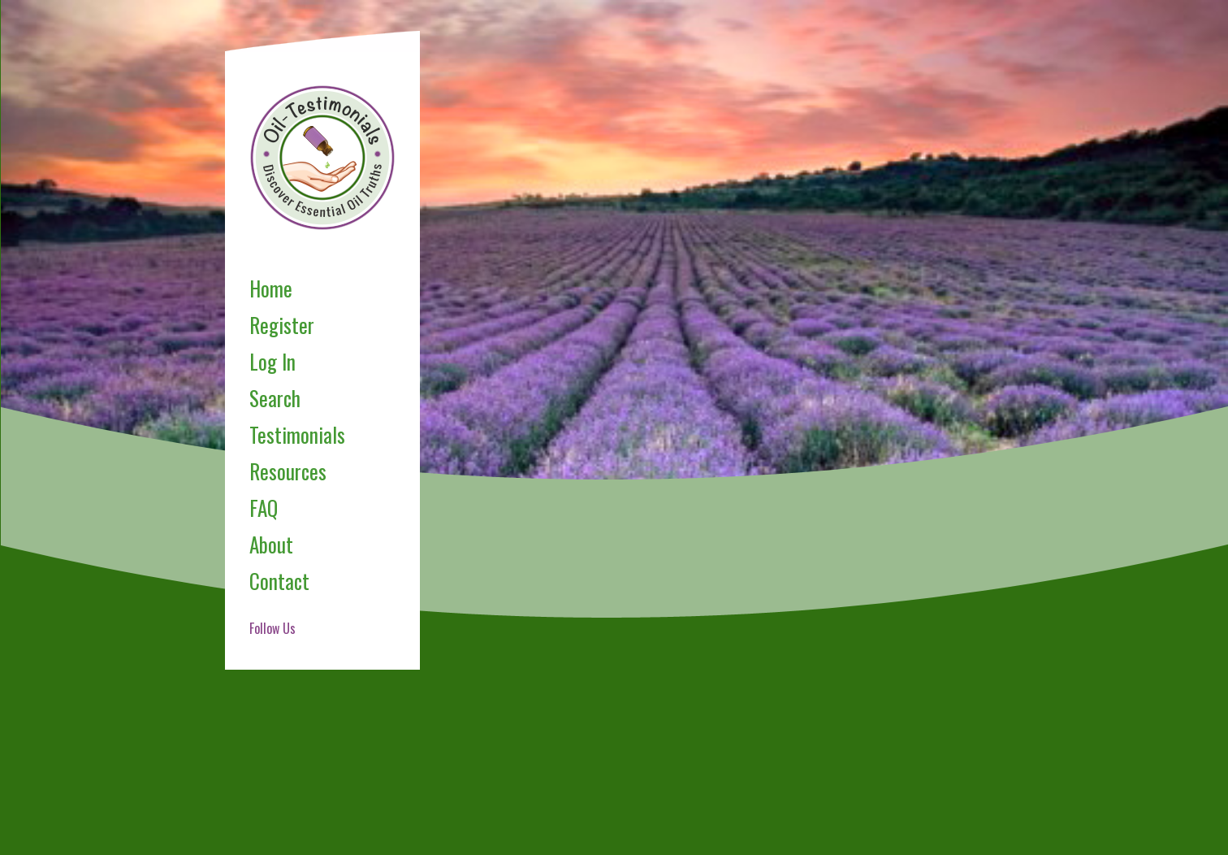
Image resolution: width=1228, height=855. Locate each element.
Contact (279, 581)
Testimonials (297, 434)
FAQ (263, 507)
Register (281, 325)
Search (275, 398)
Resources (287, 471)
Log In (272, 361)
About (271, 544)
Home (270, 288)
